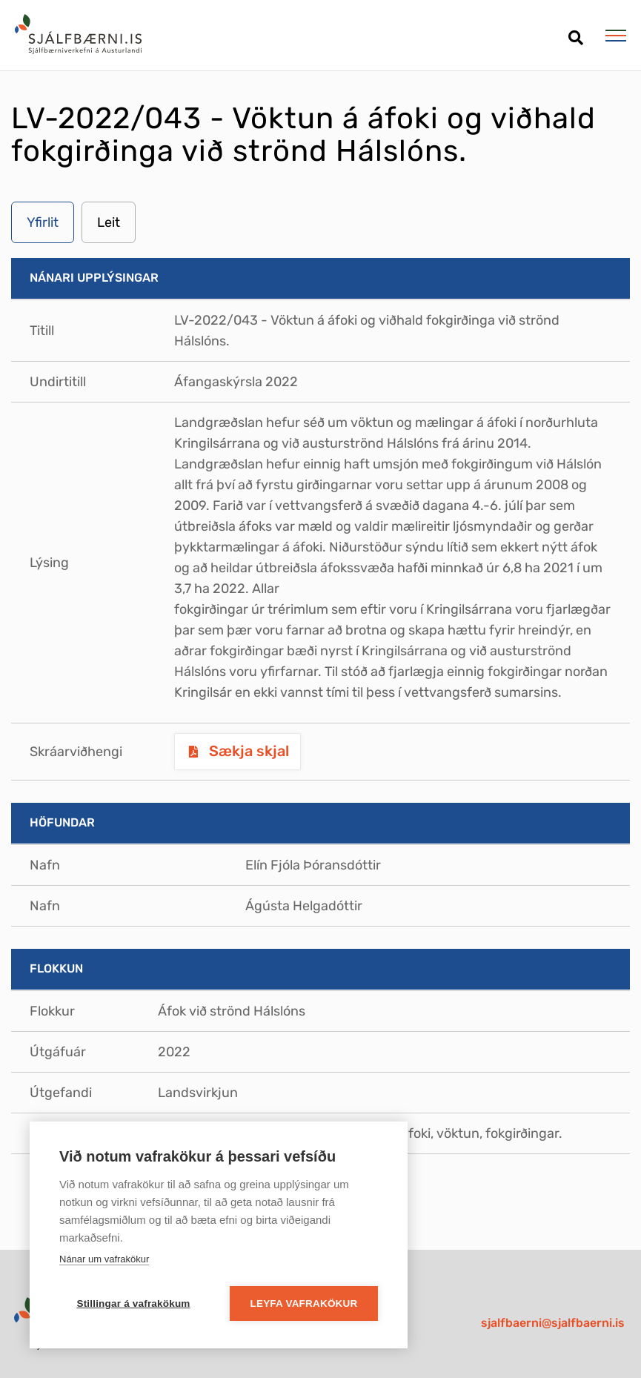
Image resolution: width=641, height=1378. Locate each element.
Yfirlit (43, 222)
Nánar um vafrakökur (104, 1259)
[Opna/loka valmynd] (615, 35)
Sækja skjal (247, 751)
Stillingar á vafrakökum (133, 1303)
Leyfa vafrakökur (304, 1303)
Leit (108, 222)
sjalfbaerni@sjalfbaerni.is (553, 1323)
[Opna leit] (575, 32)
